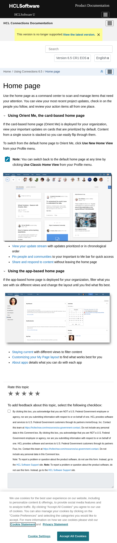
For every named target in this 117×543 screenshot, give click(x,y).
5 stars (38, 393)
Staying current (22, 352)
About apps (20, 362)
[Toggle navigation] (105, 15)
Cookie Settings (39, 538)
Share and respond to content (33, 262)
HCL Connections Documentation (28, 23)
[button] (5, 115)
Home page (52, 71)
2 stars (17, 393)
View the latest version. (79, 34)
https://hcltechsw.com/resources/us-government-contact (52, 427)
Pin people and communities (32, 256)
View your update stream (29, 246)
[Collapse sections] (102, 71)
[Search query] (79, 49)
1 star (11, 393)
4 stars (31, 393)
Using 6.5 (28, 71)
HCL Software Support (27, 465)
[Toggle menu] (110, 23)
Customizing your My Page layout (35, 357)
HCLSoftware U (24, 14)
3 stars (24, 393)
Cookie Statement (23, 526)
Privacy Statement (55, 526)
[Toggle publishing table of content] (110, 72)
